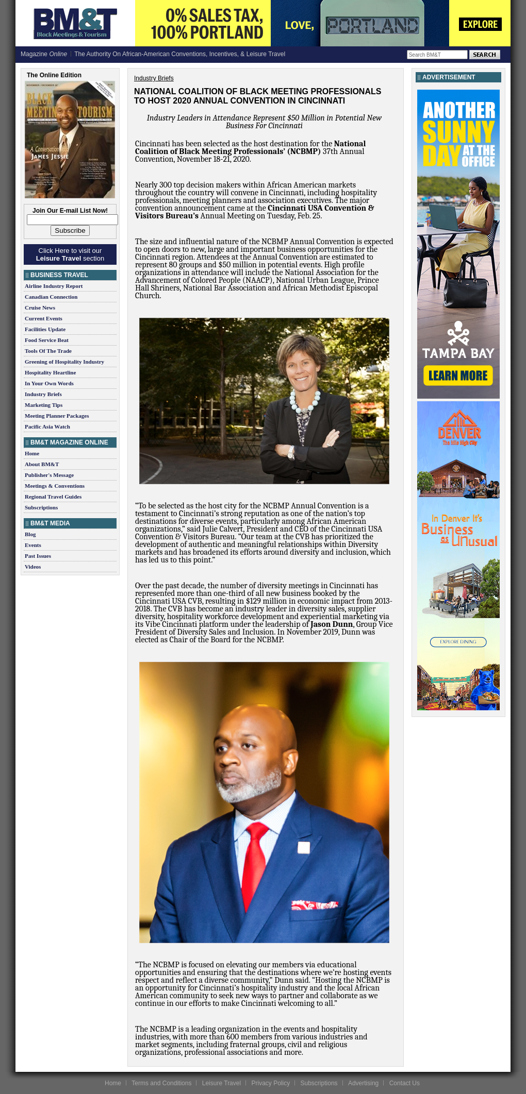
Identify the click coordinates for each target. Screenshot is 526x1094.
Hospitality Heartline (50, 372)
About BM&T (42, 464)
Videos (33, 566)
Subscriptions (41, 507)
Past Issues (38, 556)
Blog (30, 534)
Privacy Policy (270, 1083)
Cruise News (40, 307)
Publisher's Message (49, 475)
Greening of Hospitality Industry (64, 361)
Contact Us (404, 1083)
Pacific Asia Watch (47, 426)
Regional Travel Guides (53, 496)
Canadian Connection (51, 297)
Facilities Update (45, 329)
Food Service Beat (47, 340)
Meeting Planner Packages (57, 416)
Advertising (363, 1083)
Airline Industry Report (54, 286)
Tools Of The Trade (48, 351)
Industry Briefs (43, 394)
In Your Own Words (49, 383)
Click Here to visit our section (70, 254)
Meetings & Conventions (55, 486)
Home (32, 453)
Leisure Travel (221, 1083)
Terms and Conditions (161, 1083)
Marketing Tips (43, 405)
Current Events (43, 318)
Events (33, 545)
